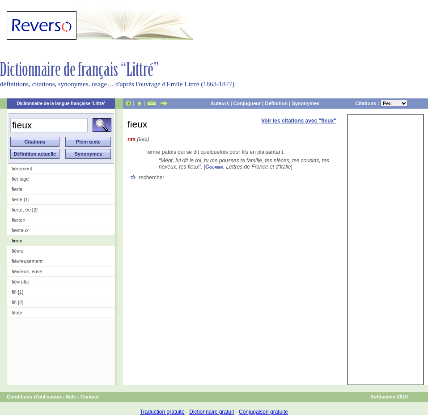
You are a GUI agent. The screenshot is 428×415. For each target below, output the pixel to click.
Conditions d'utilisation (34, 396)
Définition (276, 103)
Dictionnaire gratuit (211, 412)
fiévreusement (27, 261)
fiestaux (20, 230)
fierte (17, 189)
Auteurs (220, 103)
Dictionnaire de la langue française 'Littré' (61, 103)
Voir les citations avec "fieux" (298, 121)
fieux (17, 240)
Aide (70, 396)
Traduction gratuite (162, 412)
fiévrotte (20, 281)
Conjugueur (247, 103)
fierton (18, 220)
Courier (214, 167)
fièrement (22, 168)
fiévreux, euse (27, 271)
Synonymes (305, 103)
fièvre (18, 251)
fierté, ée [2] (25, 209)
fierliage (20, 179)
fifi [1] (17, 292)
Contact (90, 396)
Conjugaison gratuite (263, 412)
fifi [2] (17, 302)
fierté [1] (21, 199)
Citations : (381, 103)
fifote (17, 312)
